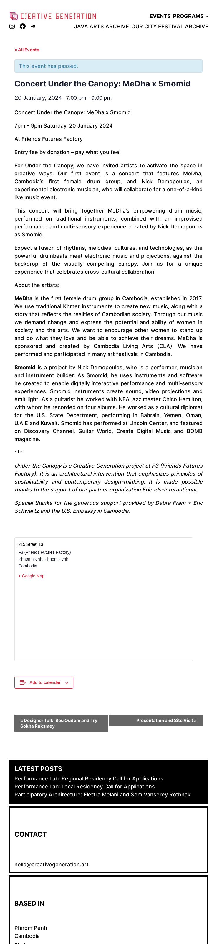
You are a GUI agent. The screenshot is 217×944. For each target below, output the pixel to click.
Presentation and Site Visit (166, 720)
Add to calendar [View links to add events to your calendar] (45, 682)
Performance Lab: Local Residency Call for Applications (84, 786)
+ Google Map (31, 576)
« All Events (26, 50)
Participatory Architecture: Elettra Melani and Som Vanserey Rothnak (102, 794)
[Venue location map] (103, 619)
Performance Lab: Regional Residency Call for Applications (88, 778)
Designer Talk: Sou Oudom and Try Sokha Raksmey (58, 723)
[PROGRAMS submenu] (206, 16)
